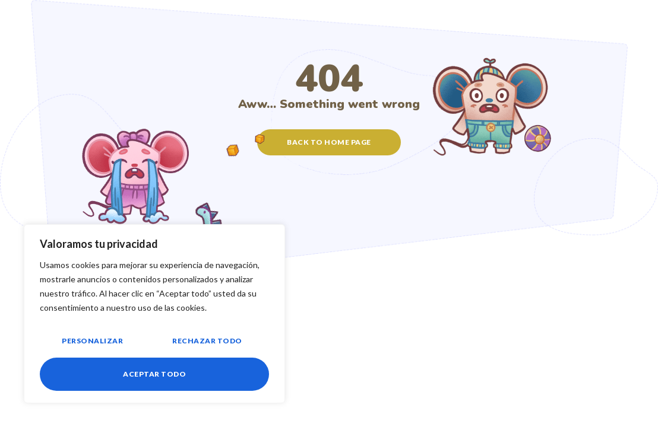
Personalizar (92, 340)
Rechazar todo (207, 340)
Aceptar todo (154, 373)
